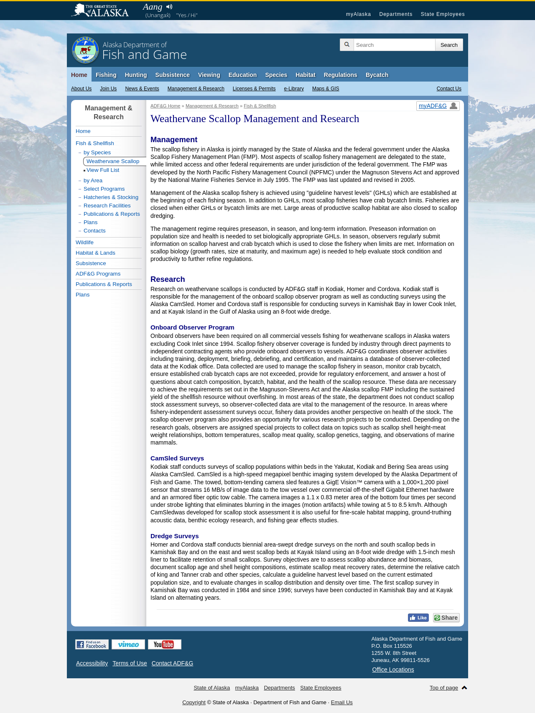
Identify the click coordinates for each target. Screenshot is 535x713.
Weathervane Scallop (113, 161)
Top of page (444, 688)
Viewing (209, 75)
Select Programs (104, 189)
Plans (90, 222)
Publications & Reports (112, 214)
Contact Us (449, 89)
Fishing (106, 75)
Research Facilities (107, 205)
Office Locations (393, 669)
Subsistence (172, 75)
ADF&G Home (165, 105)
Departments (396, 14)
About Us (81, 89)
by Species (97, 152)
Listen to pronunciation (169, 7)
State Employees (443, 14)
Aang (152, 6)
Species (276, 75)
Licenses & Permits (254, 89)
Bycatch (377, 75)
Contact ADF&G (173, 663)
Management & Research (196, 89)
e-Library (294, 89)
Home (79, 75)
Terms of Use (129, 663)
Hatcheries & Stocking (111, 197)
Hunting (136, 75)
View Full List (103, 170)
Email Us (342, 702)
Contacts (95, 230)
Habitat (305, 75)
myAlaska (358, 14)
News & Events (142, 89)
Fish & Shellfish (260, 105)
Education (243, 75)
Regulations (340, 75)
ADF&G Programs (98, 274)
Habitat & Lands (95, 253)
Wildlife (85, 242)
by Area (93, 180)
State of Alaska (104, 10)
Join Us (108, 89)
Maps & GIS (325, 89)
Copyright (194, 702)
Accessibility (92, 663)
